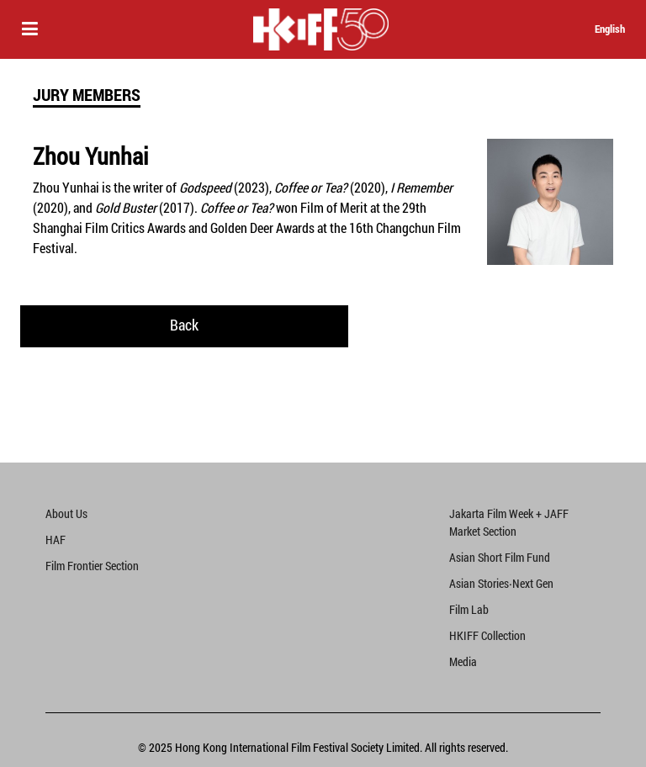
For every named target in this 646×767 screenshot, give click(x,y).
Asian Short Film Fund (499, 557)
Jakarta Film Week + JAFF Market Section (509, 522)
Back (184, 325)
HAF (55, 539)
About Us (66, 513)
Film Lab (469, 609)
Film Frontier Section (92, 566)
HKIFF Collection (487, 635)
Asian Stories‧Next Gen (501, 583)
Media (463, 661)
